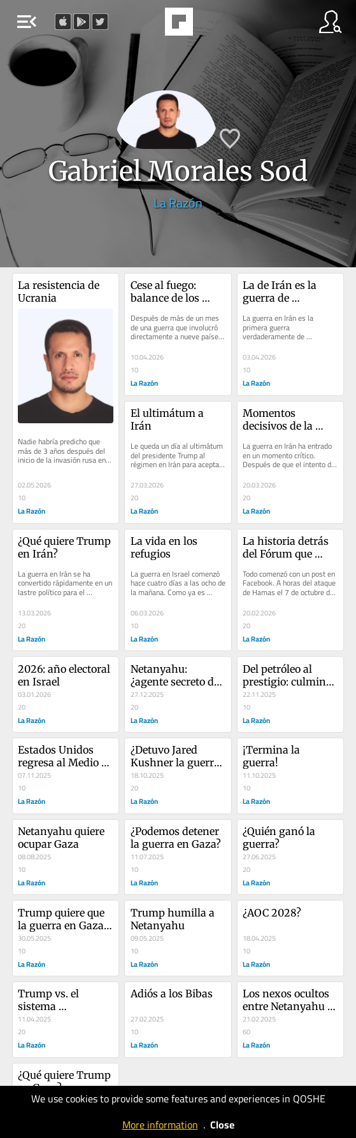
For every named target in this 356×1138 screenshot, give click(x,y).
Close (222, 1124)
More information (160, 1124)
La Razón (178, 202)
